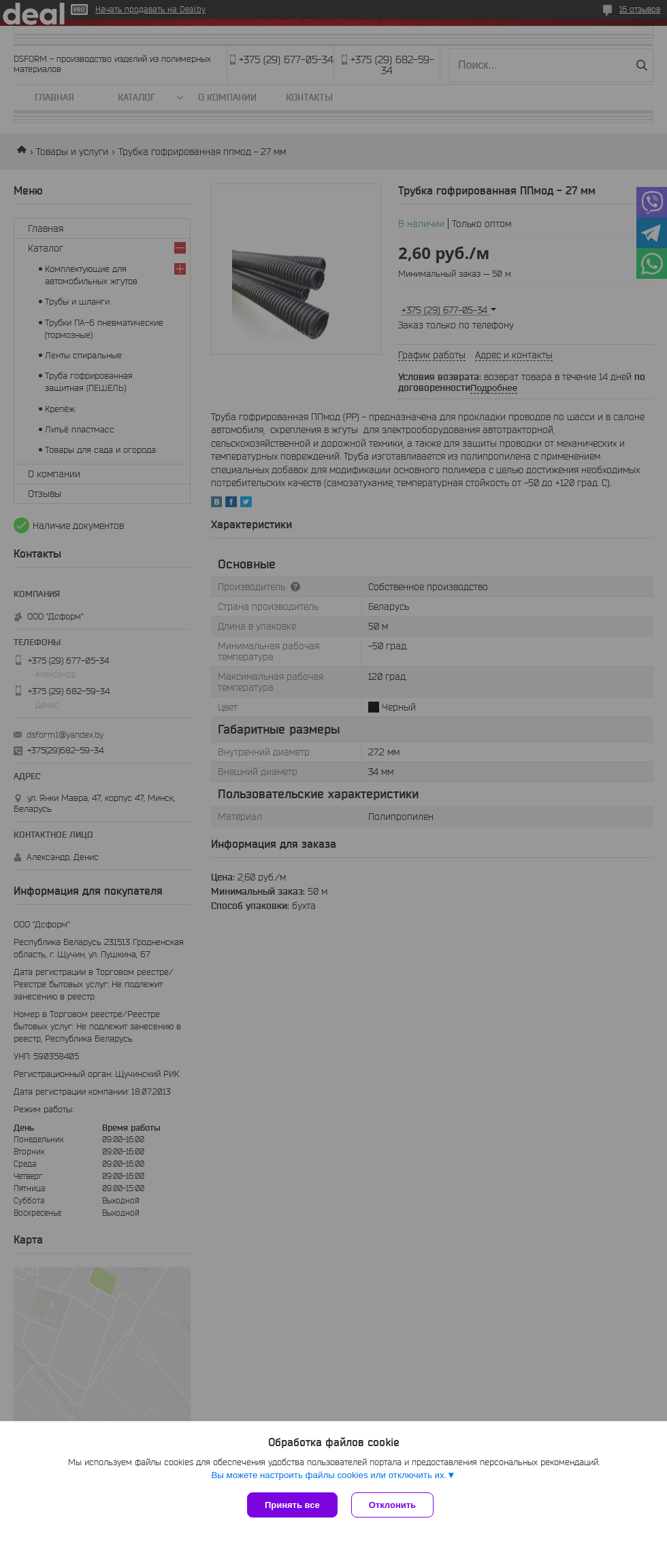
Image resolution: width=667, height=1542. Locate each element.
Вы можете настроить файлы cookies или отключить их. (328, 1475)
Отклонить (392, 1505)
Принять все (292, 1505)
